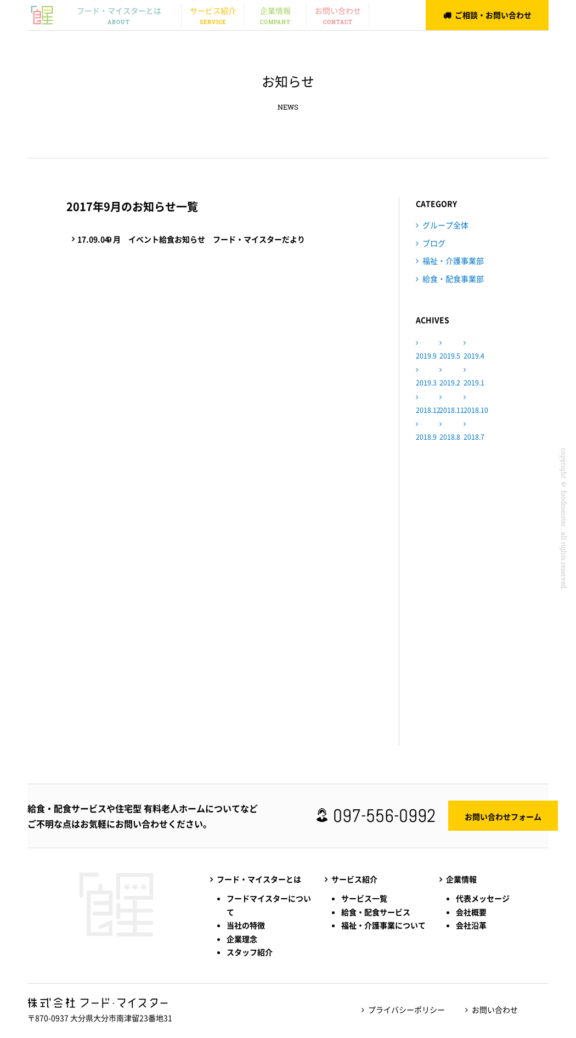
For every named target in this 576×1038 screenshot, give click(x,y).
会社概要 (471, 911)
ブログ (433, 242)
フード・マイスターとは (119, 16)
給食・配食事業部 (453, 278)
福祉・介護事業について (383, 925)
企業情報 (275, 16)
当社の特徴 (246, 925)
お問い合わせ (338, 16)
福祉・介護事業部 (453, 260)
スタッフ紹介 (250, 951)
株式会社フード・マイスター (42, 14)
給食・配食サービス (375, 911)
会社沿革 (471, 925)
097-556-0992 (388, 815)
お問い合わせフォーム (507, 816)
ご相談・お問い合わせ (493, 14)
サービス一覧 (364, 898)
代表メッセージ (483, 898)
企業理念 (242, 938)
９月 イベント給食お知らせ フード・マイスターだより (193, 239)
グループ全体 (445, 224)
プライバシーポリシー (403, 1009)
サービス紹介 (213, 16)
